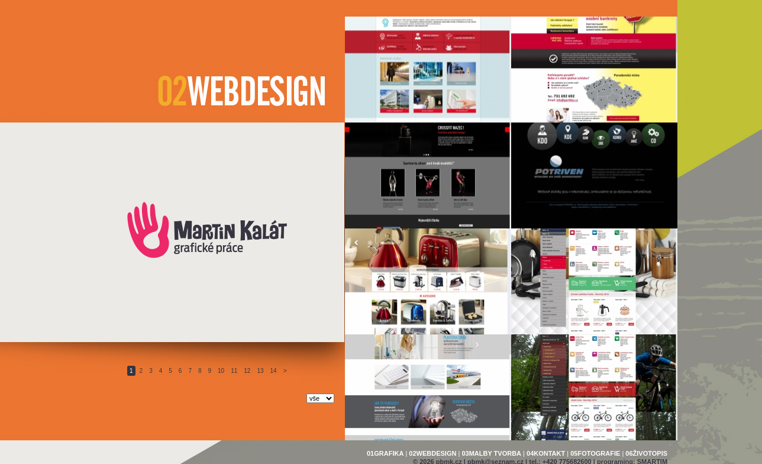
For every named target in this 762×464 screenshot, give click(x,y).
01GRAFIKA (385, 453)
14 (273, 371)
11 (234, 371)
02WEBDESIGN (432, 453)
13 (260, 371)
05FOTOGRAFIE (595, 453)
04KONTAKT (546, 453)
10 (221, 371)
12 (247, 371)
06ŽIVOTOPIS (646, 453)
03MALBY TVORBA (491, 453)
